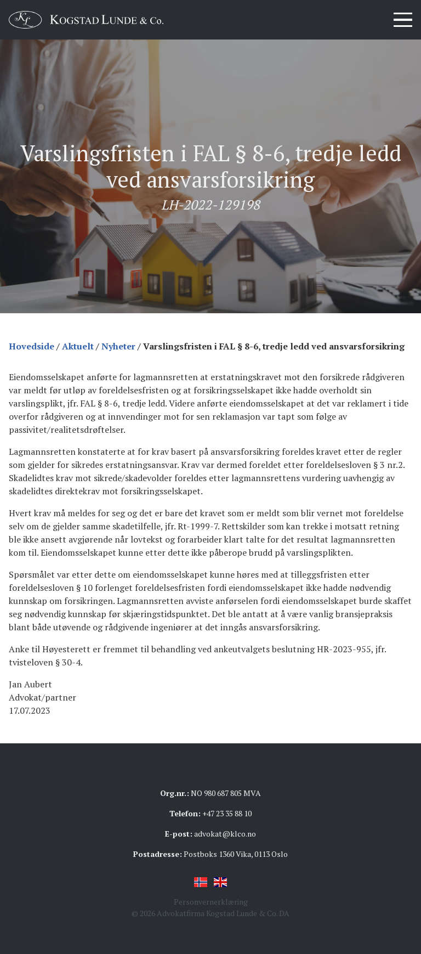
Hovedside (31, 346)
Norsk (200, 882)
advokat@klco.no (225, 833)
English (220, 882)
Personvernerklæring (211, 901)
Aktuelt (78, 346)
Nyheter (118, 346)
